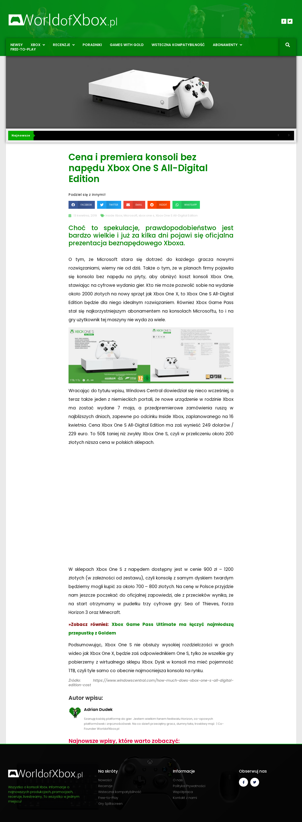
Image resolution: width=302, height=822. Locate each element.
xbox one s (146, 215)
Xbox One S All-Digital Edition (177, 215)
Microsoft (130, 215)
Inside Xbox (114, 215)
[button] (82, 205)
